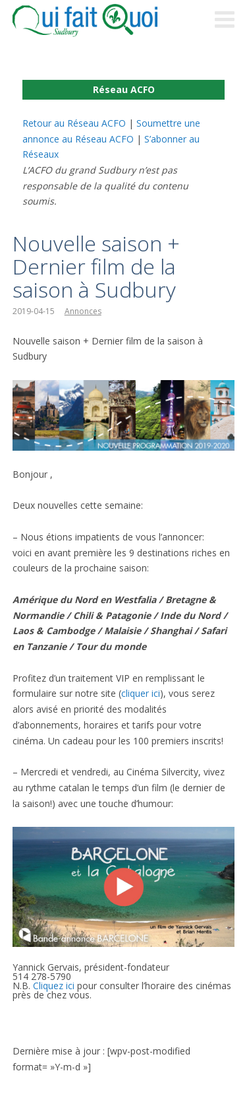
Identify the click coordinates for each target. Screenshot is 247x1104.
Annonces (83, 311)
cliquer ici (140, 693)
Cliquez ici (53, 985)
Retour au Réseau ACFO (74, 123)
